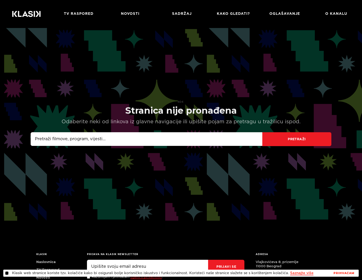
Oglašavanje (284, 14)
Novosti (130, 14)
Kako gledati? (233, 14)
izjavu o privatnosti (146, 277)
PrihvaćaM (343, 273)
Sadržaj (182, 14)
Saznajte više (301, 273)
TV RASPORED (79, 14)
